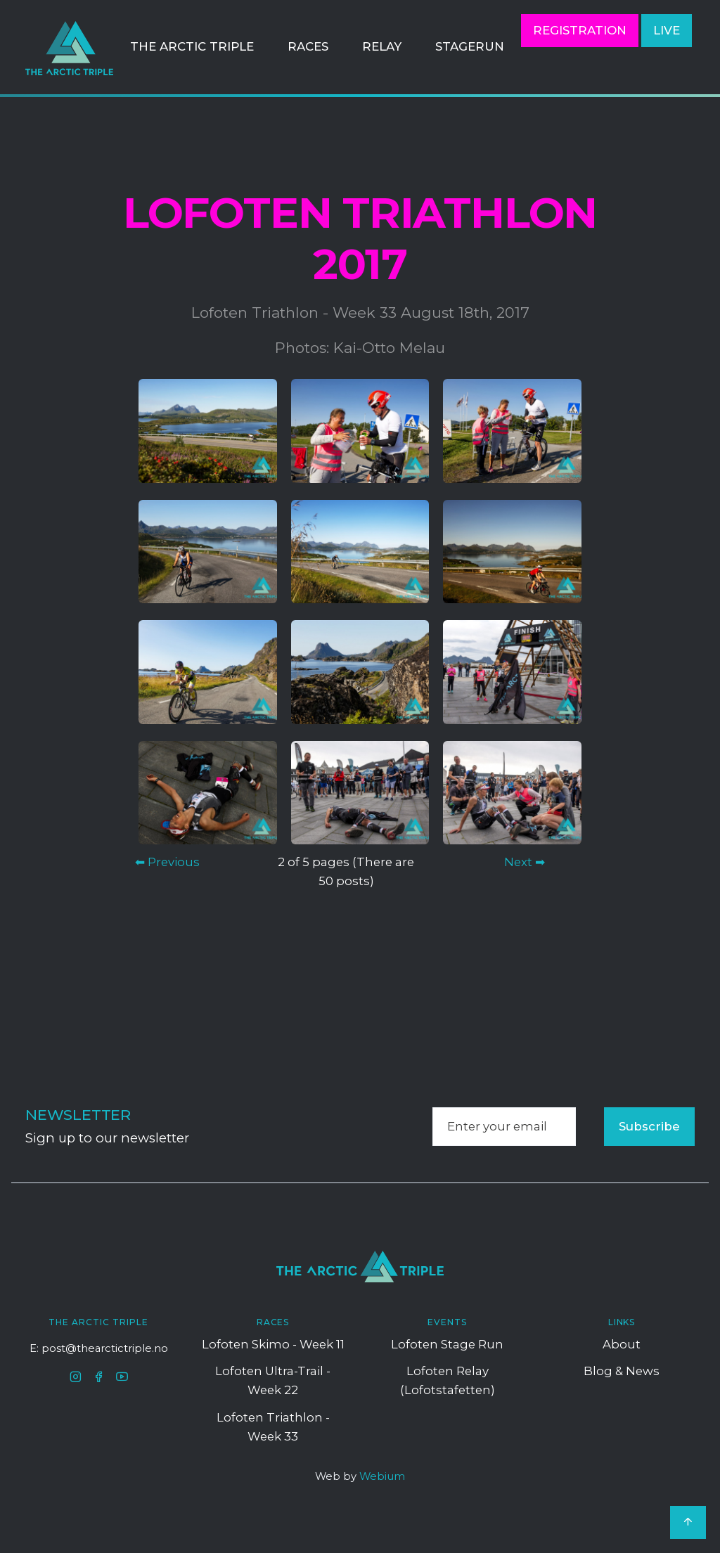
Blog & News (622, 1371)
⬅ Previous (167, 862)
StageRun (469, 46)
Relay (381, 46)
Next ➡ (524, 862)
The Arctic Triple (192, 46)
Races (308, 46)
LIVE (666, 30)
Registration (579, 30)
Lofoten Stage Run (447, 1344)
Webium (382, 1476)
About (622, 1344)
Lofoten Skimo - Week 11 (273, 1344)
